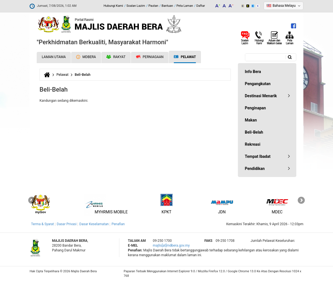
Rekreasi (252, 144)
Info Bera (253, 71)
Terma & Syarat (42, 224)
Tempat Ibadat (258, 156)
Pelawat (185, 57)
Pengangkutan (258, 83)
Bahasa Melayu (284, 6)
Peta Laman (184, 6)
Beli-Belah (254, 132)
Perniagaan (150, 57)
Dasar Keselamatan (94, 224)
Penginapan (255, 108)
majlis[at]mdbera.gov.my (171, 245)
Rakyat (116, 57)
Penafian (118, 224)
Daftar (200, 6)
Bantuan (167, 6)
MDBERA (86, 57)
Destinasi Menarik (261, 96)
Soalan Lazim (135, 6)
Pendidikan (255, 168)
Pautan (153, 6)
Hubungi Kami (113, 6)
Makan (251, 120)
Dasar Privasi (66, 224)
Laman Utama (54, 57)
